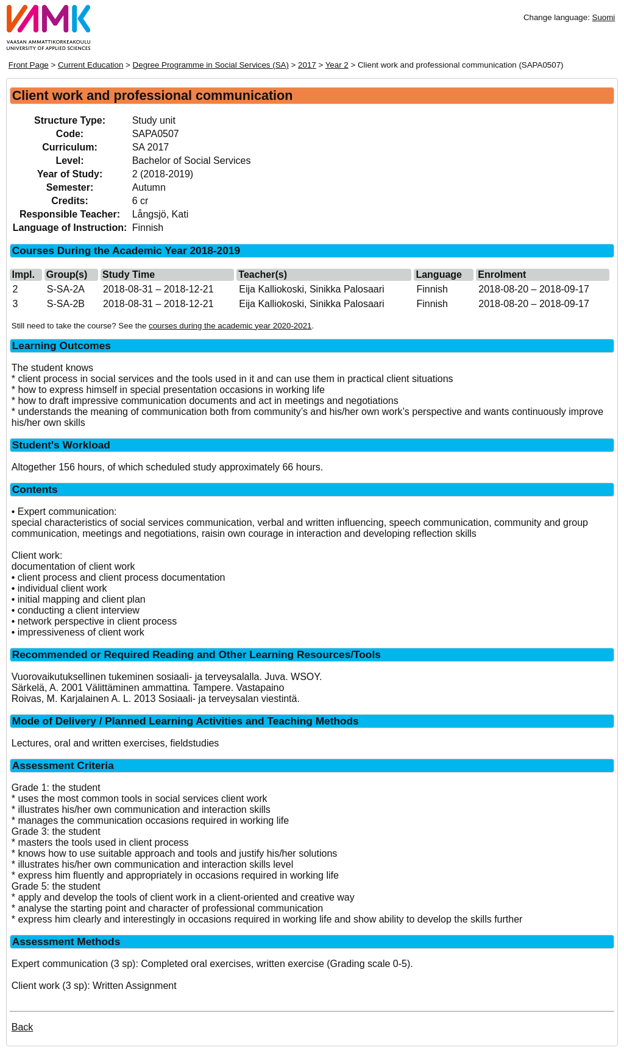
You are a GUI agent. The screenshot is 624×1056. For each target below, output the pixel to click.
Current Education (90, 64)
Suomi (603, 17)
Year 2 (337, 64)
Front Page (29, 64)
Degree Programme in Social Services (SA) (211, 64)
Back (23, 1027)
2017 (307, 64)
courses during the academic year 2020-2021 (230, 325)
